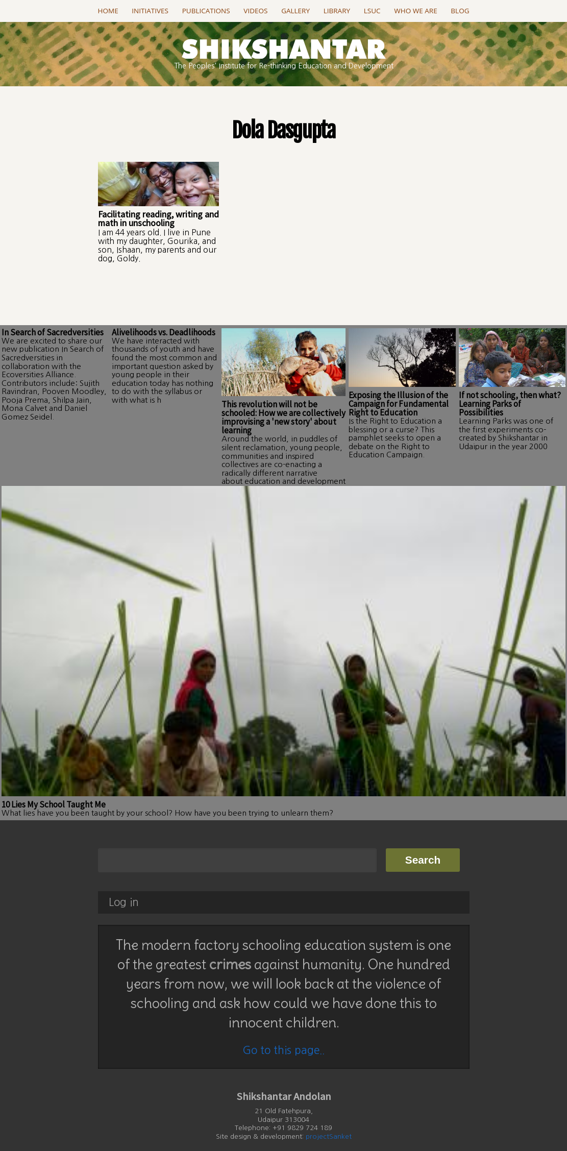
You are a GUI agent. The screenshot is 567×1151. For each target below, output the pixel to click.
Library (337, 10)
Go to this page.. (283, 1034)
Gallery (295, 10)
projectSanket (329, 1120)
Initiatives (150, 10)
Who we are (415, 10)
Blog (460, 10)
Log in (124, 886)
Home (108, 10)
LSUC (372, 10)
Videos (255, 10)
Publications (206, 10)
